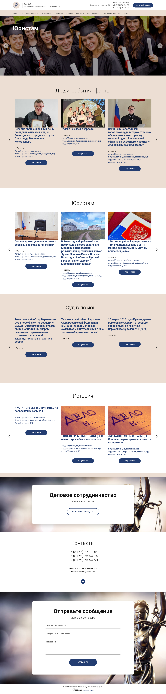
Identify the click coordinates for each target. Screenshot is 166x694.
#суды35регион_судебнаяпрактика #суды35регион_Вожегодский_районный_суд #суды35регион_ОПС (81, 276)
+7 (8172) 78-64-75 (121, 5)
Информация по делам (116, 13)
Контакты (84, 13)
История (73, 13)
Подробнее (36, 163)
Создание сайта (88, 690)
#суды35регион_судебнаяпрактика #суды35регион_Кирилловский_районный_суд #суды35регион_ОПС (35, 257)
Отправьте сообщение (83, 512)
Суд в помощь (49, 13)
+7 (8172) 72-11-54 (121, 2)
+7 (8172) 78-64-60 (121, 8)
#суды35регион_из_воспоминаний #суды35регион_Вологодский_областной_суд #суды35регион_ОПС (35, 420)
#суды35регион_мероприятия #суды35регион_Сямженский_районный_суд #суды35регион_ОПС (81, 141)
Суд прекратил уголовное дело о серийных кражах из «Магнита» (35, 243)
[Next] (160, 45)
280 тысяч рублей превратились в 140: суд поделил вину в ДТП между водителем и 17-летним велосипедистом (129, 246)
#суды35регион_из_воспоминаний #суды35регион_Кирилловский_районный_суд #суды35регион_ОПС (128, 451)
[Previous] (6, 45)
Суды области (97, 13)
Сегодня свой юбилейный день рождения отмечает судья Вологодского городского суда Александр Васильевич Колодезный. (34, 135)
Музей (132, 13)
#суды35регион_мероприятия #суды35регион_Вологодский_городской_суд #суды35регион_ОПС (35, 154)
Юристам (62, 13)
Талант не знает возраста (77, 129)
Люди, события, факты (30, 13)
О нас (15, 13)
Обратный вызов (143, 5)
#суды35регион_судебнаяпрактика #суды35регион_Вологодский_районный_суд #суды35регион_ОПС (128, 263)
